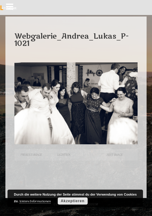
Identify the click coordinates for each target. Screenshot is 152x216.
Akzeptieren (72, 201)
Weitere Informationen (35, 201)
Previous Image (31, 155)
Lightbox (63, 155)
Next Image (115, 155)
